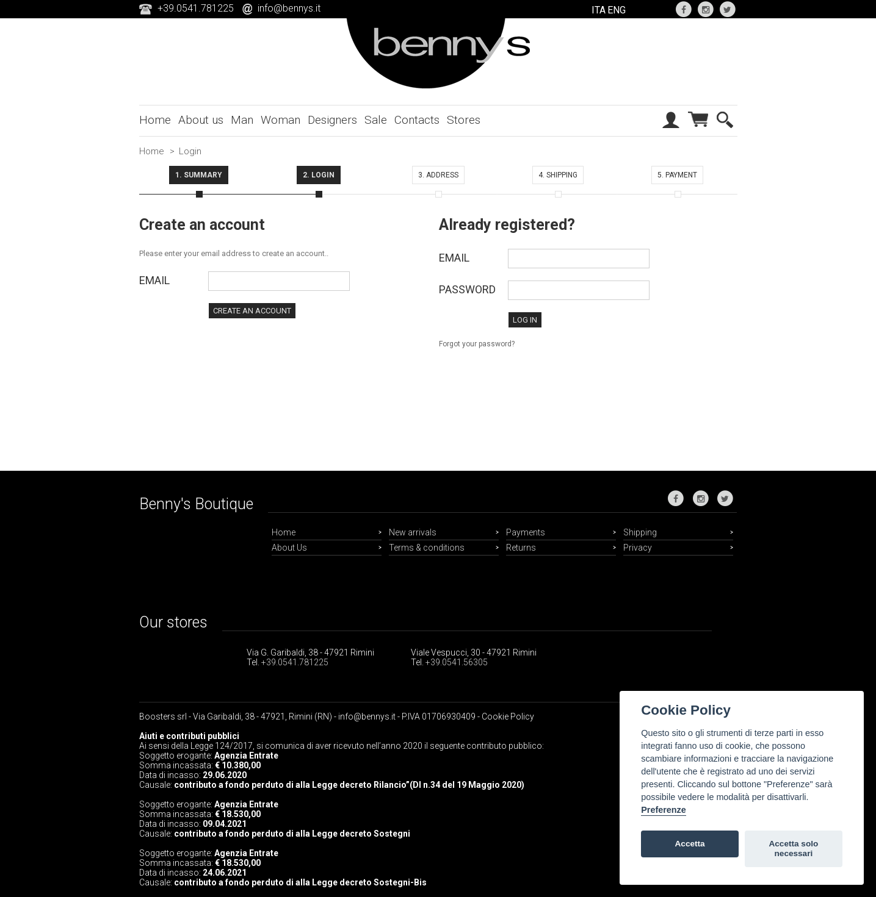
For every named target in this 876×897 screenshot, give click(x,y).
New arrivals (412, 532)
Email (154, 280)
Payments (525, 532)
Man (242, 120)
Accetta (690, 843)
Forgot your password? (477, 344)
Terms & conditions (427, 547)
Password (467, 289)
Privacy (637, 547)
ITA (599, 10)
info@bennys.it (289, 8)
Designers (332, 120)
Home (155, 120)
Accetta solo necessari (793, 848)
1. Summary (198, 175)
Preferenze (663, 810)
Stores (463, 120)
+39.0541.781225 (294, 662)
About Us (289, 547)
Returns (521, 547)
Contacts (417, 120)
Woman (280, 120)
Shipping (640, 532)
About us (200, 120)
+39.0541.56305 (456, 662)
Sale (375, 120)
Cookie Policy (508, 716)
